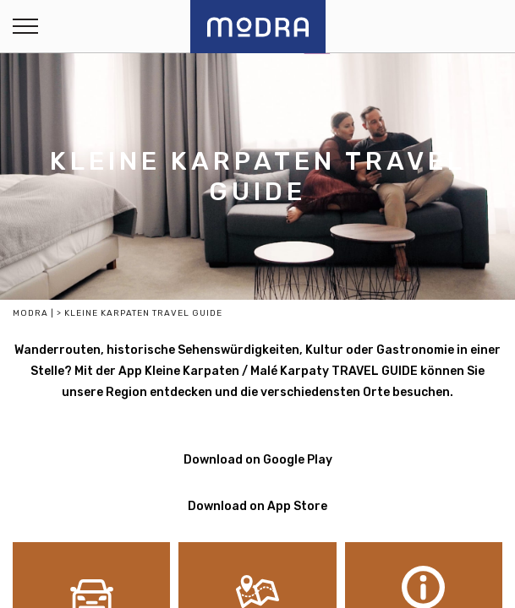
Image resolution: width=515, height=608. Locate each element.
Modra (30, 313)
